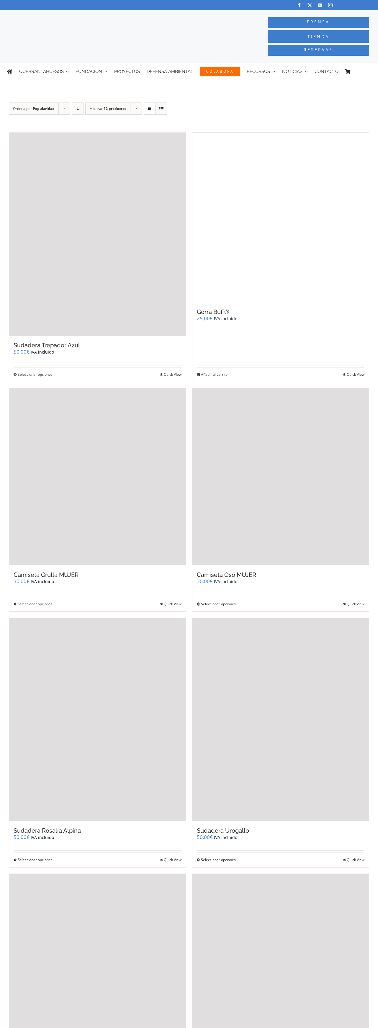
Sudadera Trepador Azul (47, 345)
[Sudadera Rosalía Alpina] (97, 719)
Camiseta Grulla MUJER (46, 574)
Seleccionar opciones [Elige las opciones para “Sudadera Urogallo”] (218, 859)
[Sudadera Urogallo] (280, 719)
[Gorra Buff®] (280, 217)
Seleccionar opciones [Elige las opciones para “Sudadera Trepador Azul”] (35, 374)
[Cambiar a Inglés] (368, 71)
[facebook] (299, 5)
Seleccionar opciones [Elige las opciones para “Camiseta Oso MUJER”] (218, 603)
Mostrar (107, 108)
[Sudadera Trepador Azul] (97, 234)
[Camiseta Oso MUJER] (280, 476)
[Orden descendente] (78, 109)
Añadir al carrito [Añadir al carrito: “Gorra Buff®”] (214, 374)
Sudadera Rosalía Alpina (47, 830)
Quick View (172, 374)
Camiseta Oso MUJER (226, 574)
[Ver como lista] (161, 108)
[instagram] (330, 5)
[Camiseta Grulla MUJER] (97, 476)
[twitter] (309, 5)
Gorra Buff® (213, 311)
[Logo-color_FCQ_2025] (71, 15)
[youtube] (320, 5)
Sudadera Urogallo (223, 830)
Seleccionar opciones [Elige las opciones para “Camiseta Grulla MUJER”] (35, 603)
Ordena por (34, 108)
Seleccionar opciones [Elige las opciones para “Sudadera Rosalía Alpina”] (35, 859)
